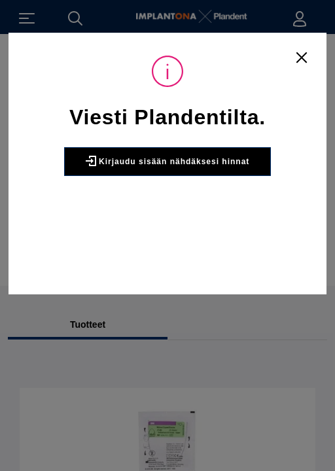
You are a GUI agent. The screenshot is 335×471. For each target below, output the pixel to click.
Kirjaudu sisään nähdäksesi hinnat (168, 161)
